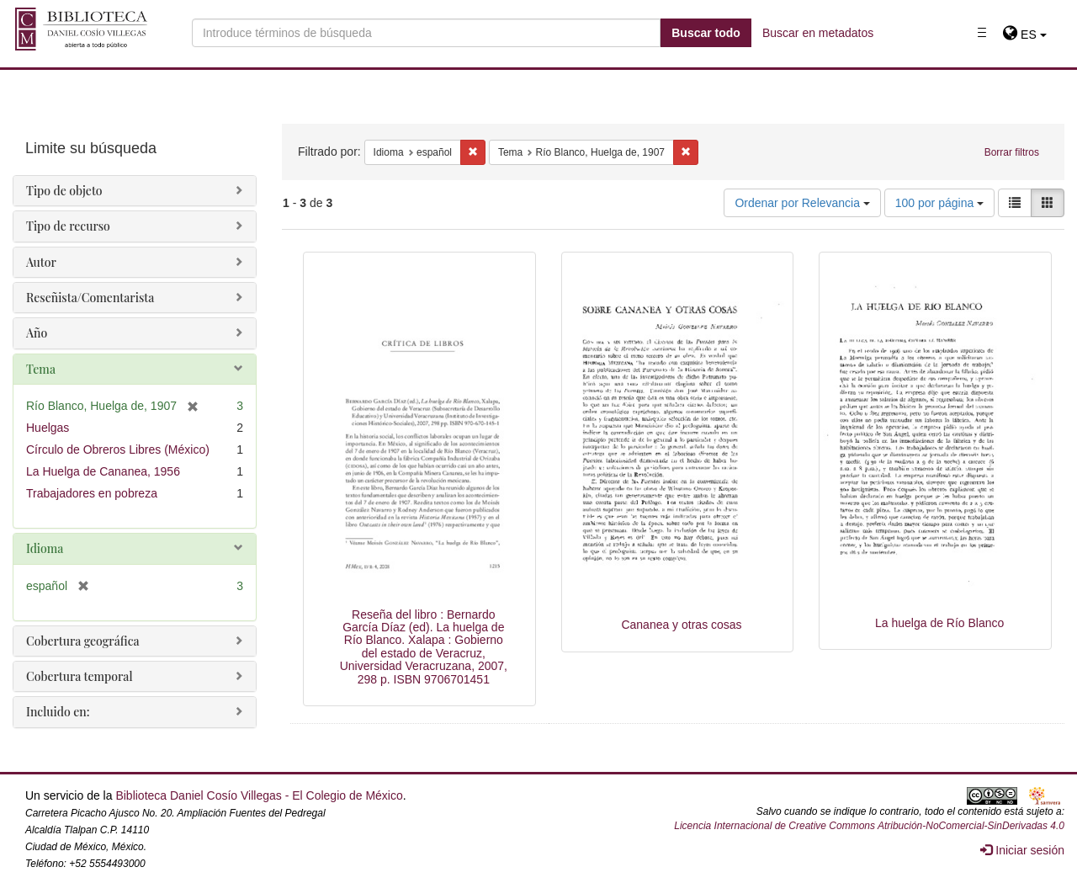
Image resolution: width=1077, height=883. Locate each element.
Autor (41, 262)
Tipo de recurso (68, 226)
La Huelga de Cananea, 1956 (103, 471)
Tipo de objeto (64, 191)
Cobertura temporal (79, 676)
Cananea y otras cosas (681, 624)
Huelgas (47, 427)
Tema (41, 369)
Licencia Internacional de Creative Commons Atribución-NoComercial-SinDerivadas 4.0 (869, 826)
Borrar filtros (1011, 152)
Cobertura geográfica (83, 641)
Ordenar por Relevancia (802, 203)
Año (36, 333)
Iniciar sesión (1022, 850)
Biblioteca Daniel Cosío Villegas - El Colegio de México (258, 795)
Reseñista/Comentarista (90, 298)
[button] (1024, 34)
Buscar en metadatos (817, 33)
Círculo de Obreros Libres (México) (118, 449)
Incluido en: (57, 712)
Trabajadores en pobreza (91, 493)
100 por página (939, 203)
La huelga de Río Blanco (939, 623)
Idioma (44, 548)
